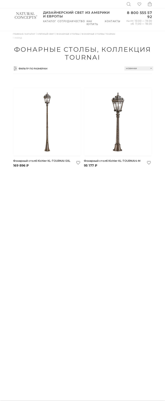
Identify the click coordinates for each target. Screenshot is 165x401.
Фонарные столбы (68, 34)
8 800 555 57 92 (139, 15)
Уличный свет (46, 34)
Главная (18, 34)
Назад (17, 38)
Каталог (49, 21)
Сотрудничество (71, 21)
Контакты (112, 21)
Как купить (92, 23)
